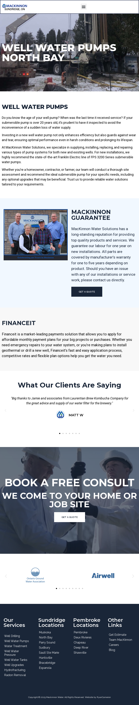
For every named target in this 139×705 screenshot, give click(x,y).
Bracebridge (47, 662)
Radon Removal (15, 675)
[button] (84, 7)
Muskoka (45, 632)
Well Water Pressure (11, 653)
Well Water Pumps (16, 641)
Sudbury (44, 647)
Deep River (81, 647)
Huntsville (45, 657)
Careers (114, 645)
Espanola (45, 668)
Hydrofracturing (14, 670)
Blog (112, 650)
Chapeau (80, 642)
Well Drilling (12, 636)
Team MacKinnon (120, 640)
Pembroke (80, 632)
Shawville (80, 652)
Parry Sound (47, 642)
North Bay (45, 637)
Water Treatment (15, 646)
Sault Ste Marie (49, 652)
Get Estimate (117, 634)
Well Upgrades (14, 665)
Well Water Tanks (15, 660)
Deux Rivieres (83, 637)
